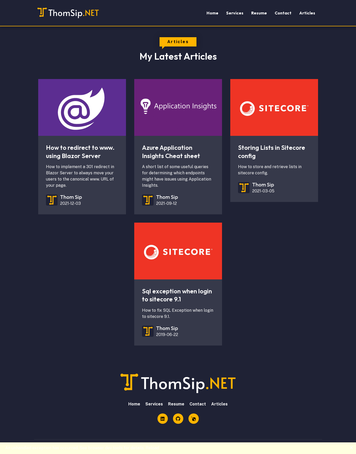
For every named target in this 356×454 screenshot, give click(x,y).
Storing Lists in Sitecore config (271, 151)
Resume (259, 12)
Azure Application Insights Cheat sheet (171, 151)
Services (234, 12)
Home (212, 12)
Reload (152, 447)
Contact (283, 12)
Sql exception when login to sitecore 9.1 (177, 295)
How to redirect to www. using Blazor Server (80, 151)
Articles (307, 12)
